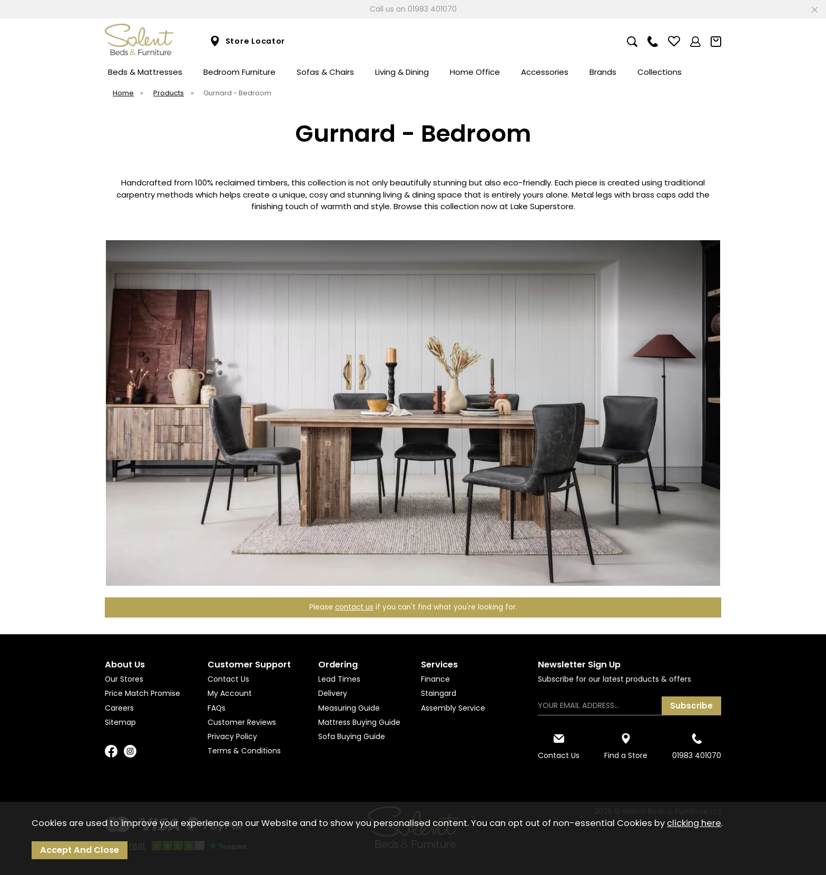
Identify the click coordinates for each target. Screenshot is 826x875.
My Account (230, 693)
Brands (602, 71)
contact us (354, 607)
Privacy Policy (232, 736)
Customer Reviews (242, 722)
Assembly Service (453, 708)
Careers (119, 708)
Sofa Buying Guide (351, 736)
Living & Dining (402, 71)
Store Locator (247, 41)
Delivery (332, 693)
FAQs (216, 708)
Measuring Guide (349, 708)
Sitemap (120, 722)
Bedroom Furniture (239, 71)
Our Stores (124, 679)
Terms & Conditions (244, 750)
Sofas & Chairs (325, 71)
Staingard (438, 693)
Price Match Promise (142, 693)
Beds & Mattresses (145, 71)
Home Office (475, 71)
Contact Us (228, 679)
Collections (659, 71)
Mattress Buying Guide (359, 722)
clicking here (694, 823)
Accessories (544, 71)
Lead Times (339, 679)
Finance (435, 679)
